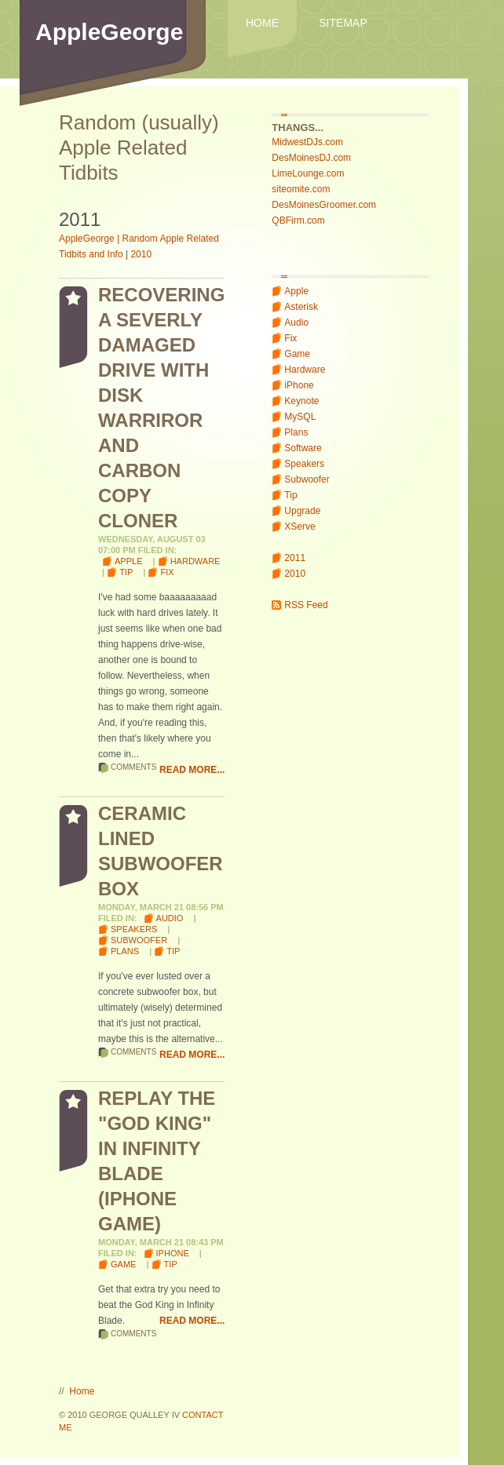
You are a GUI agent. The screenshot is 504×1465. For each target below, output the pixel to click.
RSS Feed (305, 604)
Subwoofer (306, 479)
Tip (290, 495)
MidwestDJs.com (307, 142)
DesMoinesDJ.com (311, 157)
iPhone (298, 385)
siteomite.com (301, 189)
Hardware (304, 369)
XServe (299, 526)
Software (302, 448)
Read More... (192, 769)
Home (262, 22)
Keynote (301, 400)
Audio (296, 322)
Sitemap (343, 22)
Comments (133, 767)
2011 (294, 557)
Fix (290, 338)
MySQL (300, 416)
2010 (294, 573)
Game (297, 353)
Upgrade (302, 510)
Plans (296, 432)
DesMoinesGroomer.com (324, 204)
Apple (296, 291)
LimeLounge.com (308, 173)
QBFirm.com (298, 220)
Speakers (304, 463)
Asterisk (301, 306)
